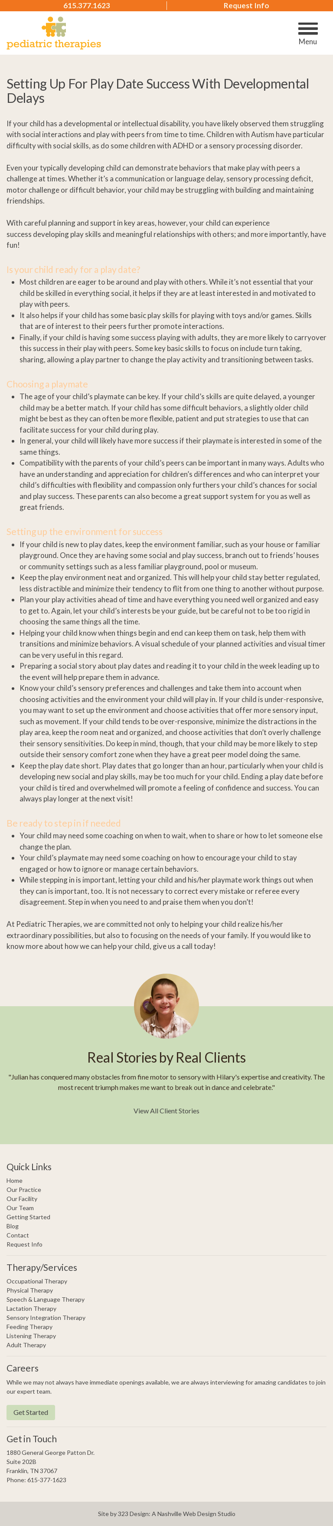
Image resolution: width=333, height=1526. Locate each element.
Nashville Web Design (186, 1513)
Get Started (30, 1412)
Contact (18, 1235)
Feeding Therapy (29, 1326)
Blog (13, 1226)
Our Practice (24, 1189)
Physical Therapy (30, 1290)
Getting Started (28, 1217)
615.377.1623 (86, 5)
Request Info (246, 5)
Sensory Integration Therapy (46, 1317)
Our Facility (22, 1198)
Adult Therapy (26, 1345)
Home (15, 1180)
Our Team (20, 1207)
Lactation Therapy (31, 1308)
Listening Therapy (31, 1335)
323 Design (133, 1513)
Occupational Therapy (37, 1281)
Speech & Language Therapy (46, 1299)
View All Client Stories (166, 1110)
